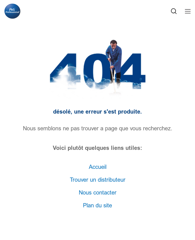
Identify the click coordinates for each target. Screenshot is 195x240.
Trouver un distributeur (97, 180)
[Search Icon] (174, 11)
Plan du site (97, 205)
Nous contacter (97, 192)
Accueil (97, 167)
